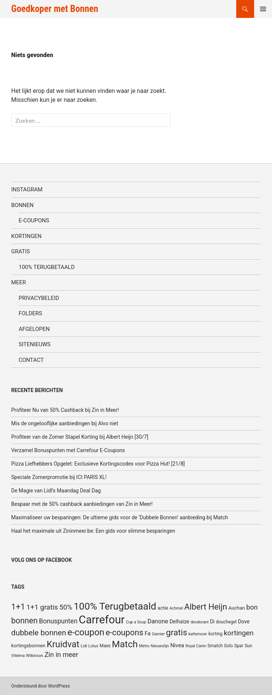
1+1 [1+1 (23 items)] (18, 606)
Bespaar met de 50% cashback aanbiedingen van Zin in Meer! (82, 504)
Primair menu (263, 9)
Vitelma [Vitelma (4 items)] (18, 655)
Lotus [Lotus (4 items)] (93, 646)
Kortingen (26, 236)
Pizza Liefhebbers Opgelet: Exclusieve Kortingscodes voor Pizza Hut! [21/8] (98, 464)
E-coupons (34, 220)
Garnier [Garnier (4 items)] (158, 634)
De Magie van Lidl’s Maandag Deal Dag (56, 491)
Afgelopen (34, 329)
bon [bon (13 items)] (252, 607)
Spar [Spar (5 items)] (238, 645)
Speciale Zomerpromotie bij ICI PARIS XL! (59, 477)
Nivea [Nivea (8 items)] (177, 645)
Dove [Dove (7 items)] (243, 621)
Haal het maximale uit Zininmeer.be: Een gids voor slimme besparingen (93, 531)
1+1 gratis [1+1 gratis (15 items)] (42, 607)
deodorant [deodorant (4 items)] (199, 622)
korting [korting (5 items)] (215, 633)
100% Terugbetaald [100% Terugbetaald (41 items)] (114, 606)
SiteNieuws (35, 344)
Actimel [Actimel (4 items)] (176, 608)
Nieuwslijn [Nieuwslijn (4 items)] (160, 646)
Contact (31, 360)
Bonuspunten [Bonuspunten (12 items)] (58, 621)
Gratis (20, 251)
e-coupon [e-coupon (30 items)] (85, 632)
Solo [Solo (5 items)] (228, 645)
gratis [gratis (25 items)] (176, 632)
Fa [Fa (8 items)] (148, 633)
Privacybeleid (39, 298)
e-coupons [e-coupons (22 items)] (124, 632)
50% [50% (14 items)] (65, 607)
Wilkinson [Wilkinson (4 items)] (34, 655)
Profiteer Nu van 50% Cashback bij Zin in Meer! (65, 410)
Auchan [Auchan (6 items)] (236, 608)
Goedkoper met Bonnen (54, 8)
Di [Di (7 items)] (212, 621)
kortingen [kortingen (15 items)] (238, 633)
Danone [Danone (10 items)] (158, 621)
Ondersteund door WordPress (40, 686)
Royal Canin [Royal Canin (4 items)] (196, 646)
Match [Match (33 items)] (124, 644)
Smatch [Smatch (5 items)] (215, 645)
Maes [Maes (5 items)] (105, 645)
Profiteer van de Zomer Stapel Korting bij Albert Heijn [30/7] (79, 437)
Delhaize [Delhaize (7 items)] (179, 621)
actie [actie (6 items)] (163, 608)
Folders (30, 313)
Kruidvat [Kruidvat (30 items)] (63, 644)
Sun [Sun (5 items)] (248, 645)
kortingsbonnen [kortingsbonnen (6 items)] (28, 645)
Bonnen (22, 205)
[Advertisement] (232, 80)
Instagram (26, 189)
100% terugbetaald (47, 267)
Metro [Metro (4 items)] (144, 646)
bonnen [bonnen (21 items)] (24, 620)
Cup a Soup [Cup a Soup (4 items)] (136, 622)
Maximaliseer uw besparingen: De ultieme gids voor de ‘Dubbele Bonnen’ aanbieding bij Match (119, 517)
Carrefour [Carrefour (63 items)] (101, 619)
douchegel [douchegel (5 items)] (226, 621)
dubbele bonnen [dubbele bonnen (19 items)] (38, 632)
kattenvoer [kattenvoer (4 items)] (198, 634)
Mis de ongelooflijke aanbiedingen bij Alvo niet (64, 423)
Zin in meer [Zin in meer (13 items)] (61, 654)
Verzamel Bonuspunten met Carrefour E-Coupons (68, 450)
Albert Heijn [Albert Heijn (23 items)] (205, 606)
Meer (18, 282)
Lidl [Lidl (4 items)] (84, 646)
